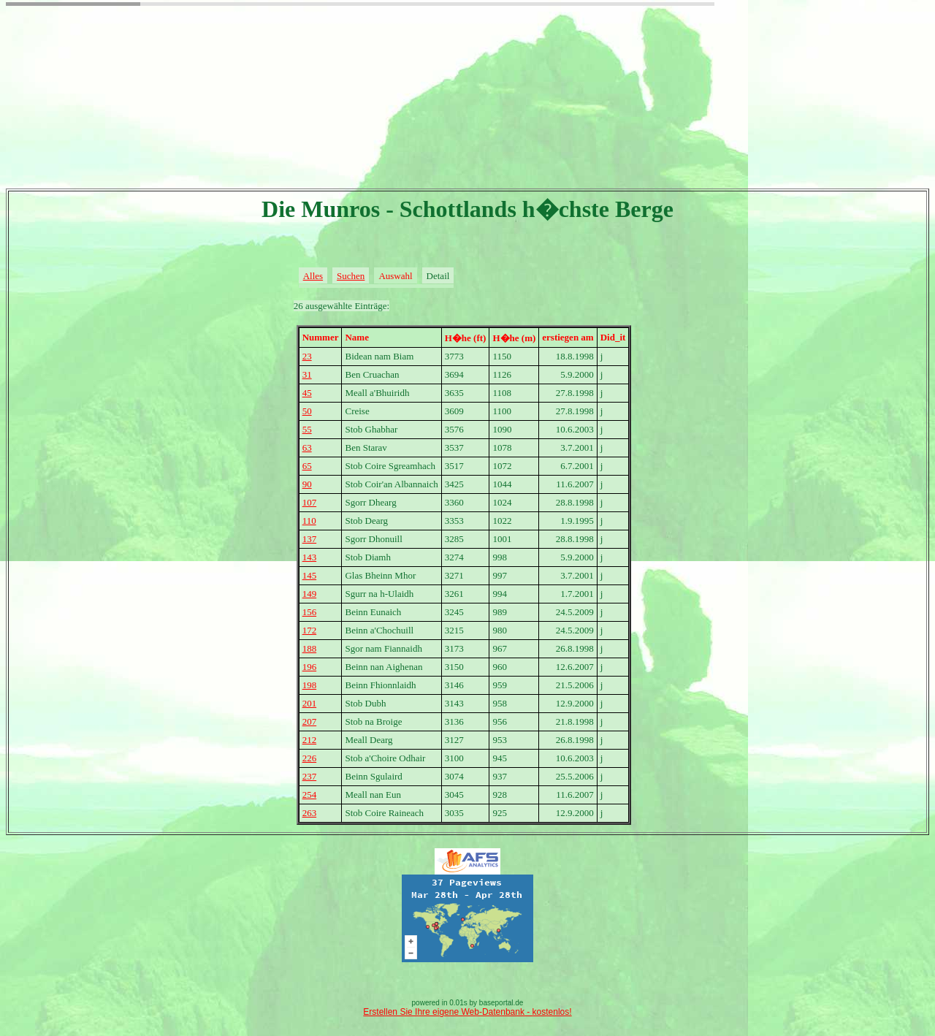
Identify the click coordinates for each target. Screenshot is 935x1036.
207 (309, 721)
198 (309, 684)
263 (309, 812)
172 (309, 630)
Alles (313, 275)
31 (307, 374)
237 (309, 776)
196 (309, 666)
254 (309, 794)
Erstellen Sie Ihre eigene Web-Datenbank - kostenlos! (467, 1012)
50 (307, 410)
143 (309, 557)
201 (309, 703)
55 (307, 429)
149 (309, 593)
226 (309, 758)
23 (307, 356)
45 (307, 392)
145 (309, 575)
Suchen (351, 275)
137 (309, 538)
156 (309, 611)
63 (307, 447)
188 (309, 648)
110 (309, 520)
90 (307, 484)
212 (309, 739)
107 (309, 502)
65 (307, 465)
